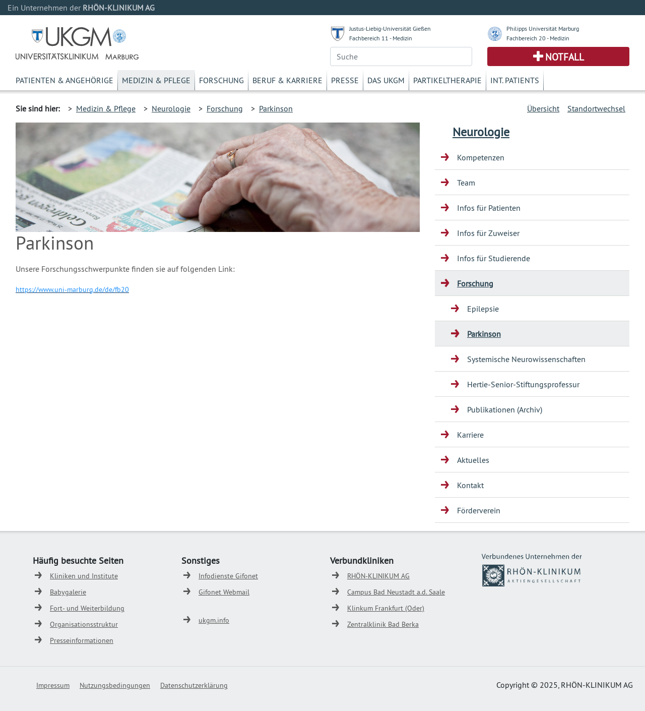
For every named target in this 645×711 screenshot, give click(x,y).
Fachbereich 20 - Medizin (537, 38)
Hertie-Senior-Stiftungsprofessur (523, 384)
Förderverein (478, 510)
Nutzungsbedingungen (115, 685)
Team (466, 182)
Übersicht (543, 108)
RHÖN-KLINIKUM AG (378, 575)
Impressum (53, 685)
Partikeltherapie (447, 80)
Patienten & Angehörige (64, 80)
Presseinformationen (81, 640)
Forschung (221, 80)
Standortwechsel (596, 108)
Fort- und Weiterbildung (87, 608)
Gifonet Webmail (224, 592)
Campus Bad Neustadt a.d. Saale (396, 592)
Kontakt (470, 485)
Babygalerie (68, 592)
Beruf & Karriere (287, 80)
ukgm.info (214, 620)
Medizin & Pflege (156, 80)
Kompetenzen (480, 157)
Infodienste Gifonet (228, 575)
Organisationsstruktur (84, 624)
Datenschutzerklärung (194, 685)
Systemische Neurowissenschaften (526, 359)
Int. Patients (514, 80)
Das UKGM (386, 80)
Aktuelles (473, 460)
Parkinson (276, 108)
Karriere (470, 435)
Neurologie (171, 108)
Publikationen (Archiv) (504, 409)
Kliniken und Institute (84, 575)
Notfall (564, 57)
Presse (345, 80)
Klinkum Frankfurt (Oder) (385, 608)
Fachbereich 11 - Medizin (380, 38)
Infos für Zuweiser (488, 233)
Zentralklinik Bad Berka (383, 624)
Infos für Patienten (489, 208)
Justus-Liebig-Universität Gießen (390, 28)
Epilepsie (483, 309)
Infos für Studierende (493, 258)
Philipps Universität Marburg (542, 28)
